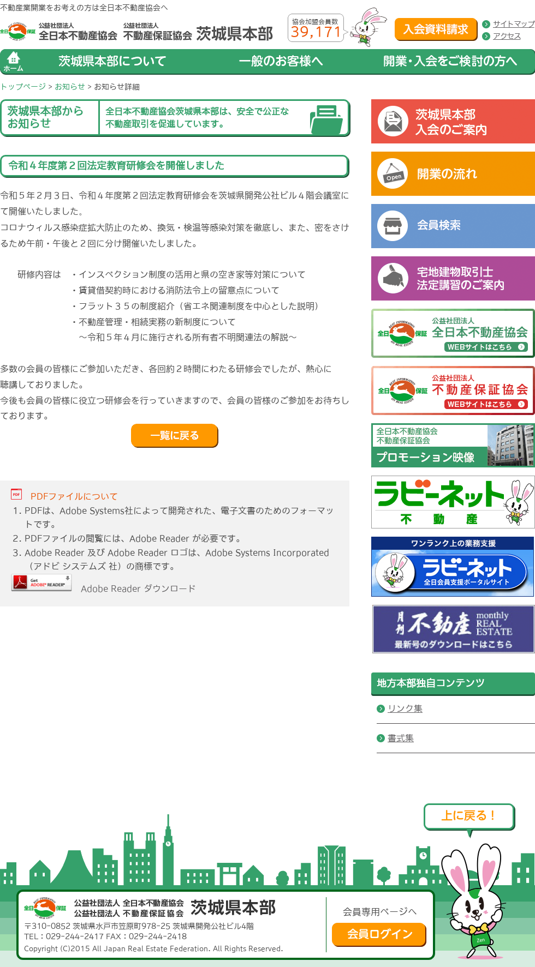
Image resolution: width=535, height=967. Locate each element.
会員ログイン (379, 935)
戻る (174, 436)
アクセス (506, 36)
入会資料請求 (436, 29)
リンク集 (405, 708)
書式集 (401, 738)
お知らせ (70, 87)
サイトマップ (513, 24)
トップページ (23, 87)
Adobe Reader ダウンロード (103, 588)
